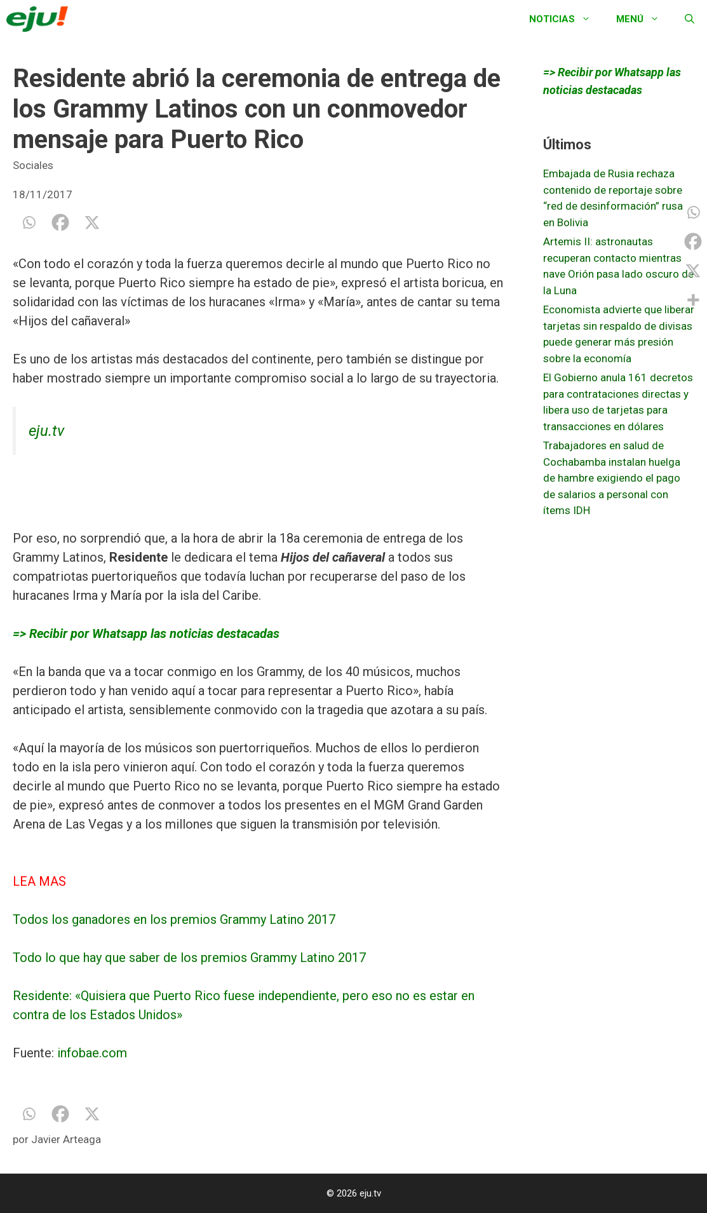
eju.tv (46, 431)
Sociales (33, 165)
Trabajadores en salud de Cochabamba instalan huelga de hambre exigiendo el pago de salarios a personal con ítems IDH (611, 478)
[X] (92, 222)
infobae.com (92, 1053)
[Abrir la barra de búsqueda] (689, 19)
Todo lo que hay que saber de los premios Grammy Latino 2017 (189, 957)
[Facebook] (60, 222)
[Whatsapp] (28, 222)
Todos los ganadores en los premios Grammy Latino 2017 (174, 919)
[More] (693, 300)
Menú (644, 19)
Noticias (566, 19)
